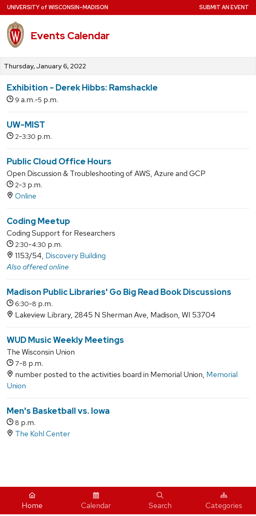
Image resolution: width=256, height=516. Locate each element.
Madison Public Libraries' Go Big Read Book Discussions (119, 292)
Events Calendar (70, 35)
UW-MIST (26, 124)
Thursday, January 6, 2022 (45, 66)
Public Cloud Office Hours (59, 161)
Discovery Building (76, 255)
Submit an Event (224, 7)
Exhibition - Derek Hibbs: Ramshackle (82, 87)
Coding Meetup (38, 221)
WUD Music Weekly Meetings (65, 340)
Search (160, 501)
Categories (223, 501)
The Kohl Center (42, 433)
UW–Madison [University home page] (57, 7)
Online (25, 196)
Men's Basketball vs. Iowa (58, 410)
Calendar (96, 501)
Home (32, 501)
